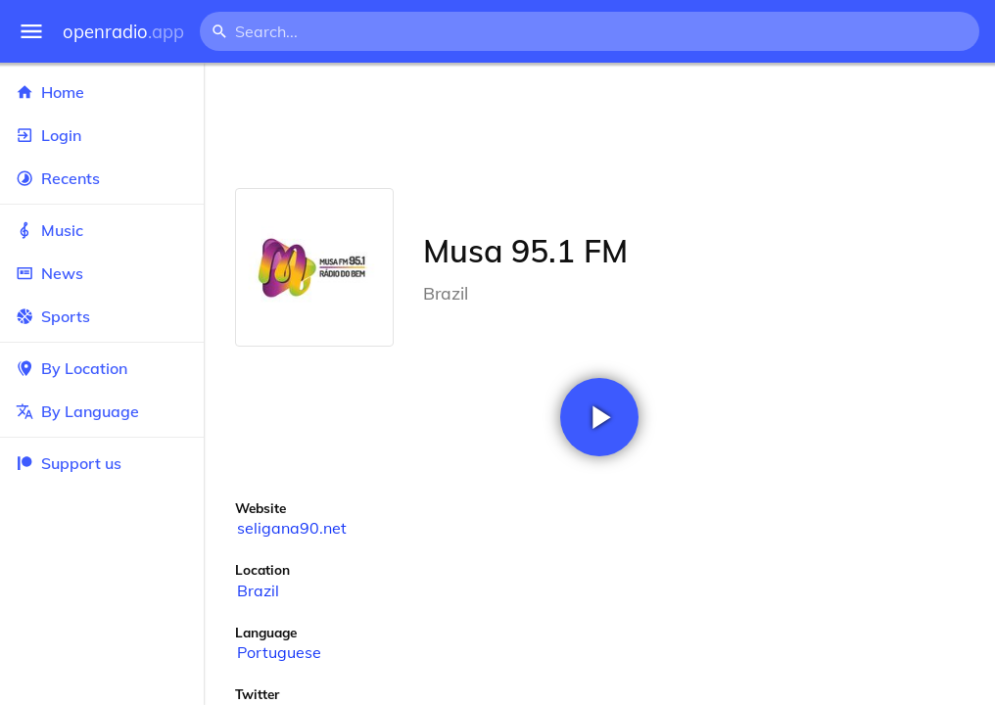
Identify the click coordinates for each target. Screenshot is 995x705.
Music (102, 230)
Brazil (258, 590)
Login (102, 135)
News (102, 273)
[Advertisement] (599, 125)
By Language (102, 411)
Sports (102, 316)
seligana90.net (292, 528)
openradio (123, 32)
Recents (102, 178)
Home (102, 92)
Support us (68, 463)
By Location (102, 368)
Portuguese (279, 652)
